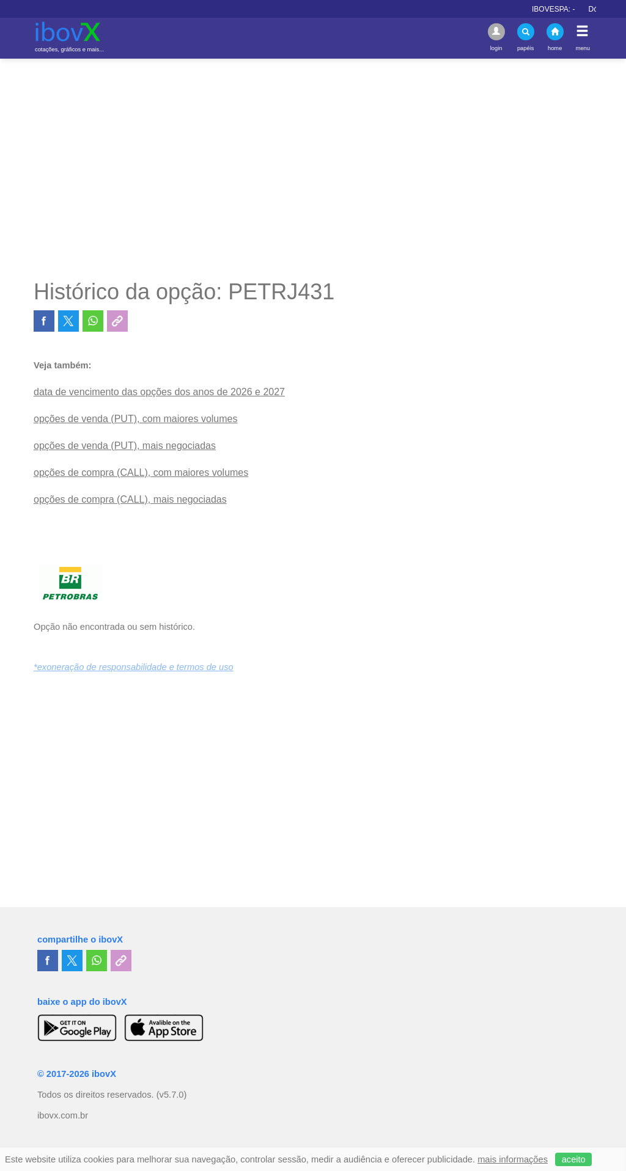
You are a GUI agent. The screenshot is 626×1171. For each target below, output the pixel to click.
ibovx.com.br (62, 1115)
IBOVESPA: (558, 9)
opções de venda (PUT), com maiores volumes (135, 419)
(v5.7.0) (171, 1095)
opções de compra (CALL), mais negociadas (130, 499)
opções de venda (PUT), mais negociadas (125, 445)
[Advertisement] (313, 168)
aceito (574, 1159)
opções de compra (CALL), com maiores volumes (141, 472)
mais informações (512, 1159)
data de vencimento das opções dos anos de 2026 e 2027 (159, 392)
